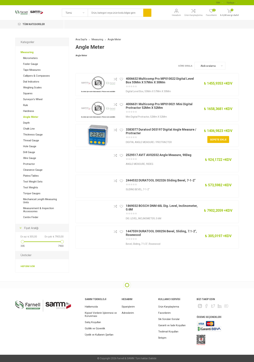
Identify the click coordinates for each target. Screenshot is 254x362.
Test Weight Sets (33, 181)
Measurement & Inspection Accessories (38, 210)
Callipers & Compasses (36, 75)
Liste (236, 66)
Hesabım (176, 15)
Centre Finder (30, 217)
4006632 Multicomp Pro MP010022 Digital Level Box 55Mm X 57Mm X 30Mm (160, 80)
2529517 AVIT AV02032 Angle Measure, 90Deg (158, 155)
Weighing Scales (32, 87)
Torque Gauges (31, 193)
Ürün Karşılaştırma (193, 15)
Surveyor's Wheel (33, 99)
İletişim (162, 337)
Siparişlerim (128, 306)
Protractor (29, 164)
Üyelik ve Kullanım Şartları (99, 334)
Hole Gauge (29, 146)
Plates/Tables (31, 175)
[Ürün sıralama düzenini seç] (210, 66)
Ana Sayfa (81, 39)
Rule (25, 105)
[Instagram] (200, 306)
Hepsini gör (28, 266)
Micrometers (30, 58)
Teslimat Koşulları (168, 331)
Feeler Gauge (30, 64)
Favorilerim (164, 312)
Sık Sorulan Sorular (169, 319)
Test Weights (30, 187)
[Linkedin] (219, 306)
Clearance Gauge (33, 169)
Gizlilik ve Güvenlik (95, 328)
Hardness (28, 111)
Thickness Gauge (33, 134)
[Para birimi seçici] (219, 2)
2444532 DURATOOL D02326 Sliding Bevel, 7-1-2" (160, 180)
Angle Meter (30, 116)
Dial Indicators (31, 81)
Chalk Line (29, 128)
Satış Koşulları (93, 322)
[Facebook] (206, 306)
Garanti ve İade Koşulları (172, 325)
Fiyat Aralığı (31, 228)
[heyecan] (213, 306)
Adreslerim (128, 312)
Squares (27, 93)
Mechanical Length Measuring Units (40, 201)
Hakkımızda (91, 306)
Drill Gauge (29, 152)
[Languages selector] (232, 2)
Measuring (27, 52)
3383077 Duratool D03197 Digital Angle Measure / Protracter (161, 131)
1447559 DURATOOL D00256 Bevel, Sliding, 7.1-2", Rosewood (161, 233)
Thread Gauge (31, 140)
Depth (26, 122)
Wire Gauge (29, 158)
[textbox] (115, 13)
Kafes (229, 66)
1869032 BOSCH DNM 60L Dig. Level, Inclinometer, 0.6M (162, 207)
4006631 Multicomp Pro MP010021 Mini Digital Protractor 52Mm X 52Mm (159, 105)
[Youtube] (226, 306)
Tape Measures (32, 69)
